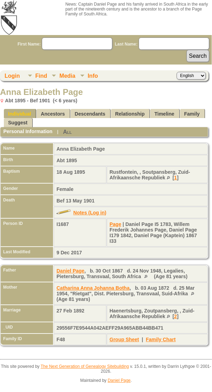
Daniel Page (70, 271)
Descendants (90, 114)
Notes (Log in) (89, 212)
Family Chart (161, 339)
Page (115, 224)
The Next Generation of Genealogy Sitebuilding (85, 366)
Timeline (164, 114)
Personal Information (27, 131)
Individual (19, 114)
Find (41, 76)
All (67, 132)
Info (93, 76)
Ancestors (53, 114)
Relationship (130, 114)
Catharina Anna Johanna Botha (93, 288)
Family (192, 114)
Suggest (17, 122)
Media (67, 76)
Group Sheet (124, 339)
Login (12, 76)
